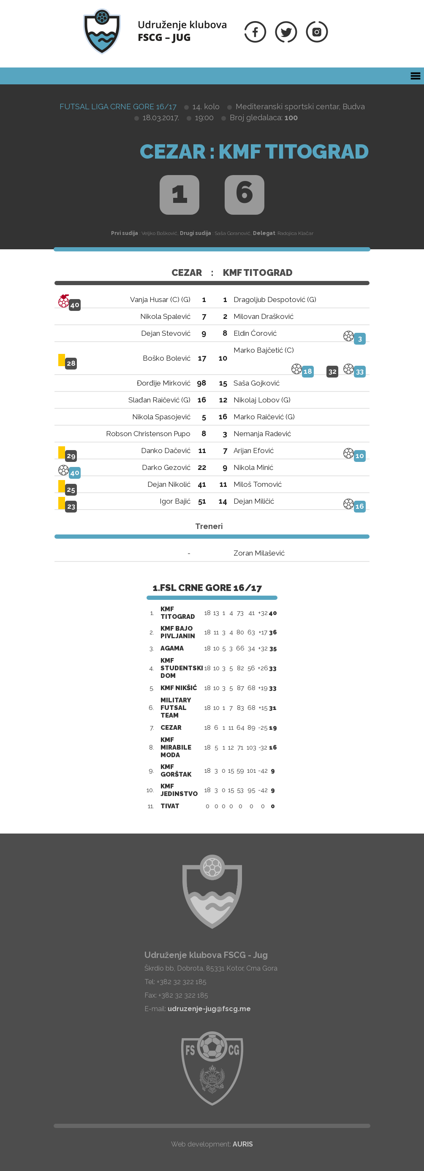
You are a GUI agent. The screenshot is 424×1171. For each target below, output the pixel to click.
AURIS (243, 1144)
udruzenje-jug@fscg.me (209, 1009)
